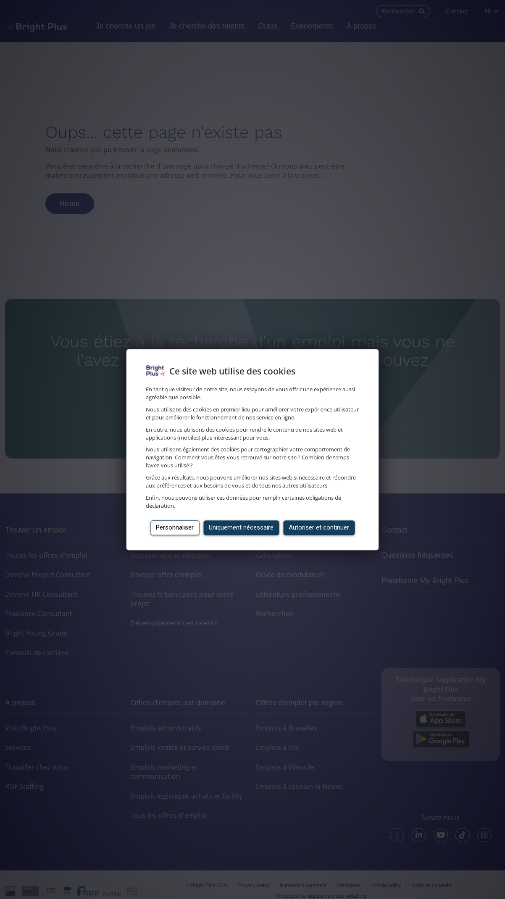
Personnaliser (175, 527)
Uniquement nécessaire (241, 527)
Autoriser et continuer (319, 527)
